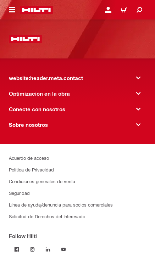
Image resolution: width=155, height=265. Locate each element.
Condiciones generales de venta (42, 181)
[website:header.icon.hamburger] (12, 10)
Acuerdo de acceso (29, 157)
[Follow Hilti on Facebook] (16, 249)
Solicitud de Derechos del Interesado (47, 216)
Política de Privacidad (31, 169)
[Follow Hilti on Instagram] (32, 249)
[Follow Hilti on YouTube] (63, 249)
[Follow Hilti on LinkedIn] (48, 249)
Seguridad (19, 193)
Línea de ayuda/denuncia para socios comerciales (61, 204)
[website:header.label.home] (36, 10)
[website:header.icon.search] (139, 10)
